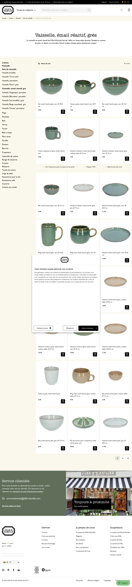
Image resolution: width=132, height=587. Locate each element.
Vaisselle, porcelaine (10, 81)
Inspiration (116, 527)
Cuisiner (5, 163)
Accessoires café (8, 180)
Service (46, 527)
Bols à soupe (7, 133)
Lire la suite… (46, 547)
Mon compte (121, 10)
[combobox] (66, 10)
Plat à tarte (6, 137)
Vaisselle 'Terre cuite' (10, 77)
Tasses (4, 129)
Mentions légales (93, 580)
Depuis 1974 (91, 167)
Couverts (5, 184)
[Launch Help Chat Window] (123, 583)
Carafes (5, 140)
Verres (4, 125)
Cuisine (11, 18)
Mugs (4, 113)
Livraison (45, 540)
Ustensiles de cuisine (10, 156)
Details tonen (44, 328)
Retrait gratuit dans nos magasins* (63, 2)
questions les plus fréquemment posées (28, 492)
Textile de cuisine (9, 170)
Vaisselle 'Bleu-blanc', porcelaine (14, 96)
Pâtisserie (5, 167)
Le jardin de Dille (116, 540)
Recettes (113, 551)
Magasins (104, 2)
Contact (44, 532)
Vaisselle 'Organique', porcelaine (14, 93)
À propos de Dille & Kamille (85, 532)
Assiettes (5, 117)
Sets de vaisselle (28, 18)
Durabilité (79, 543)
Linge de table (7, 173)
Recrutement (80, 540)
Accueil (4, 18)
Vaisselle (18, 18)
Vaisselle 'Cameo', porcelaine (13, 108)
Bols (3, 121)
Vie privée (79, 580)
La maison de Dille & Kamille (120, 532)
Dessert (5, 144)
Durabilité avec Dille (117, 547)
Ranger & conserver (9, 160)
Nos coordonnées (82, 547)
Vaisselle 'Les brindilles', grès (13, 100)
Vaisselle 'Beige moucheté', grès (14, 104)
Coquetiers (6, 152)
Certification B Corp (83, 551)
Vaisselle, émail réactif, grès (14, 89)
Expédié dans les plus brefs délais (13, 2)
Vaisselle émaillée (9, 73)
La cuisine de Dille (116, 543)
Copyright (107, 580)
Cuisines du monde (9, 187)
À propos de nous (85, 527)
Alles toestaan (89, 328)
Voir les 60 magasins (81, 506)
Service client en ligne (11, 506)
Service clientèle (114, 2)
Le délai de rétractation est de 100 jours (38, 2)
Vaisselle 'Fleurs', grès (10, 85)
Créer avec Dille (115, 536)
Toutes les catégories (26, 10)
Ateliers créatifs (115, 555)
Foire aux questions (48, 536)
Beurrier (5, 148)
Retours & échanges (48, 543)
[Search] (89, 10)
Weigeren (70, 328)
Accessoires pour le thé (11, 177)
